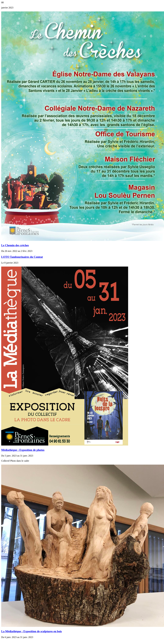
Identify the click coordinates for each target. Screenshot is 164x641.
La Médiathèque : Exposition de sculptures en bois (31, 631)
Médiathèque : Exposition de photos (22, 450)
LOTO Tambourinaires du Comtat (22, 256)
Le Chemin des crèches (15, 245)
